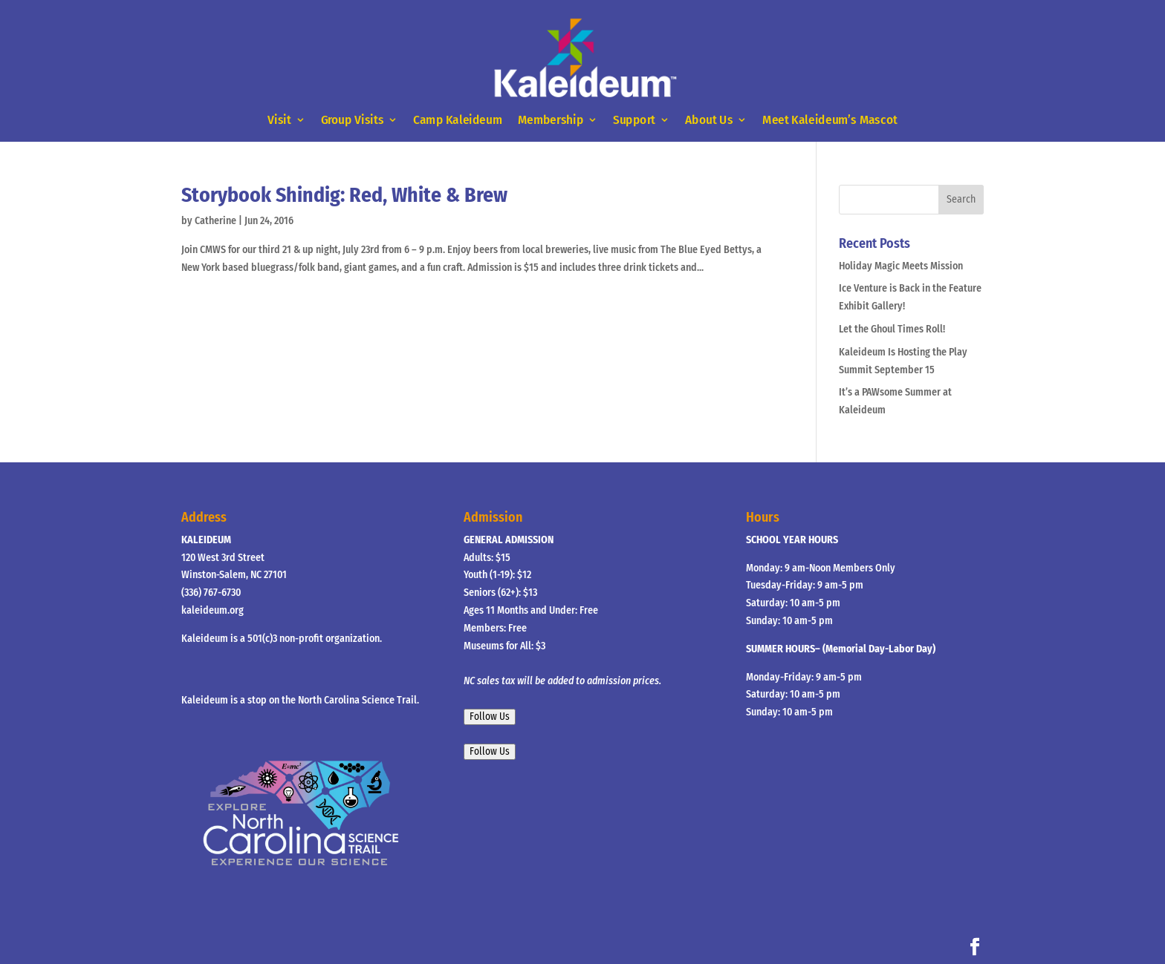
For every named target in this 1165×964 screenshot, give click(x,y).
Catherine (215, 220)
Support (634, 121)
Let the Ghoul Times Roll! (892, 329)
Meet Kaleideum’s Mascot (829, 121)
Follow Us (490, 717)
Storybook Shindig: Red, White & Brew (344, 195)
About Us (709, 121)
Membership (550, 121)
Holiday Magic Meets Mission (901, 266)
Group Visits (352, 121)
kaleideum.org (212, 610)
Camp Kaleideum (457, 121)
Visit (279, 121)
